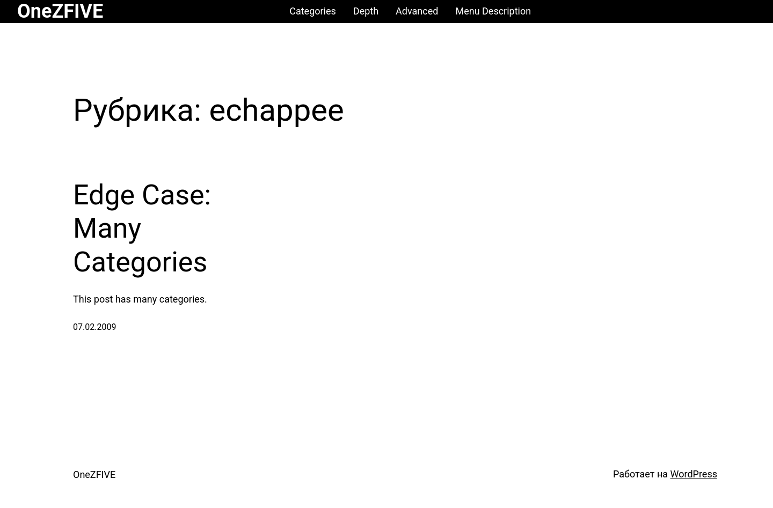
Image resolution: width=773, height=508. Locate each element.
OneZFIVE (60, 11)
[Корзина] (745, 12)
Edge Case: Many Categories (142, 228)
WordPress (693, 474)
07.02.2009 (94, 327)
